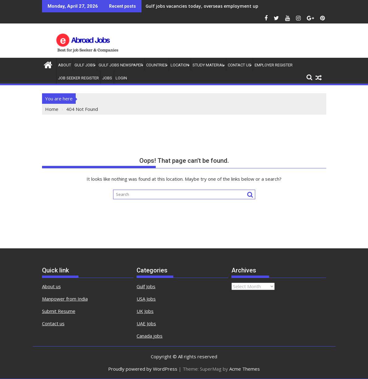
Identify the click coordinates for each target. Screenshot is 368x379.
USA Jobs (146, 299)
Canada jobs (150, 336)
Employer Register (274, 65)
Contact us (53, 323)
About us (51, 286)
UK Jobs (145, 311)
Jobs (107, 78)
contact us (239, 65)
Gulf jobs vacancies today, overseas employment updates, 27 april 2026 (223, 6)
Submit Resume (58, 311)
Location (180, 65)
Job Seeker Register (78, 78)
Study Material (208, 65)
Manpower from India (65, 299)
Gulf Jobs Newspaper (121, 65)
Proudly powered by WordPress (142, 369)
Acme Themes (244, 369)
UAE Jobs (146, 323)
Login (121, 78)
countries (156, 65)
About (64, 65)
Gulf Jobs (84, 65)
